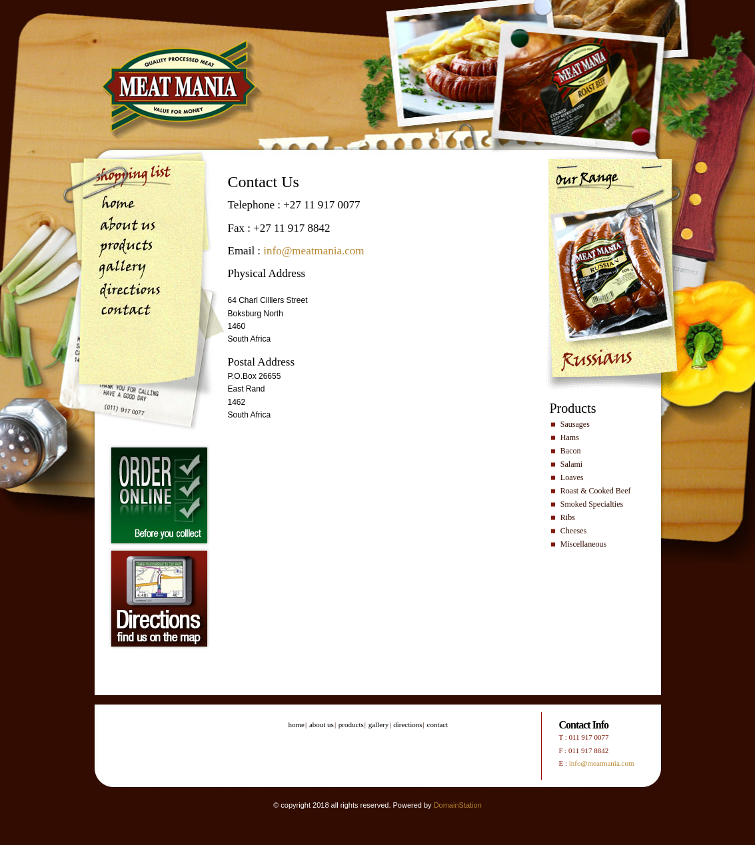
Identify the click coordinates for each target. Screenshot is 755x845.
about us (126, 227)
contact (126, 315)
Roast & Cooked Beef (595, 490)
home (126, 205)
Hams (569, 437)
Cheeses (573, 530)
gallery (126, 271)
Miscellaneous (583, 544)
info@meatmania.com (313, 250)
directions (126, 293)
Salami (571, 464)
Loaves (572, 477)
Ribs (567, 517)
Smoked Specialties (591, 504)
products (126, 249)
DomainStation (458, 805)
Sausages (575, 424)
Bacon (570, 450)
